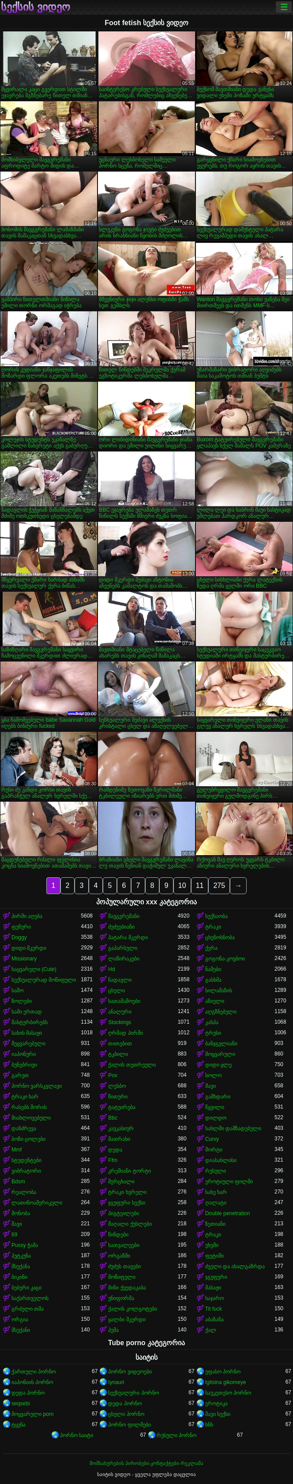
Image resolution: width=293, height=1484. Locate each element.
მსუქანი (20, 1330)
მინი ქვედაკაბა (127, 1288)
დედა (115, 1150)
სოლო (213, 1075)
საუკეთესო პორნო (228, 1393)
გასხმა (213, 980)
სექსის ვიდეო (35, 7)
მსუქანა (20, 1266)
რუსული (215, 1171)
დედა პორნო (28, 1393)
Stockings (119, 1022)
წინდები (118, 1235)
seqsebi (20, 1403)
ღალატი (215, 1203)
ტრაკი (213, 927)
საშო (17, 990)
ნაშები (213, 969)
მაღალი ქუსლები (129, 1224)
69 (14, 1235)
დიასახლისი (221, 1160)
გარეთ (20, 1075)
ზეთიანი (215, 1224)
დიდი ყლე (218, 1065)
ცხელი (116, 990)
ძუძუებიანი (121, 927)
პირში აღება (26, 916)
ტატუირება (121, 1107)
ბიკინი (19, 1277)
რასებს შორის (29, 1107)
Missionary (24, 959)
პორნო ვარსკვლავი (36, 1086)
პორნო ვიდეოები (129, 1372)
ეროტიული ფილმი (229, 1181)
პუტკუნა (21, 1256)
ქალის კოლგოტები (132, 1309)
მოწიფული (121, 1277)
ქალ (210, 1330)
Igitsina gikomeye (225, 1382)
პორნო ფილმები (129, 1425)
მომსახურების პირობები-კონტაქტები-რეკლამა (146, 1463)
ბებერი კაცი (26, 1288)
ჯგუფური (216, 1277)
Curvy (212, 1139)
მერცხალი (121, 1181)
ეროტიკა (216, 1403)
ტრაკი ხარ (24, 1097)
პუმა (113, 1330)
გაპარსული (122, 948)
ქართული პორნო (33, 1372)
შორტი (213, 1150)
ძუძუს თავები (124, 1266)
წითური (118, 1097)
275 (219, 885)
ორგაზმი (119, 1256)
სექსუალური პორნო (133, 1393)
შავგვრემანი (123, 916)
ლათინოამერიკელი (36, 1203)
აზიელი (214, 1001)
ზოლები (21, 1001)
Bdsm (18, 1181)
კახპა (211, 1022)
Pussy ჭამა (24, 1245)
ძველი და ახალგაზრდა (235, 1266)
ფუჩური (21, 927)
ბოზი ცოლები (28, 1139)
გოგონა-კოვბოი (225, 959)
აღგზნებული (221, 1012)
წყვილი (214, 1107)
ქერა (211, 948)
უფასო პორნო (222, 1372)
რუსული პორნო (176, 1435)
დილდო (215, 1118)
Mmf (16, 1150)
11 (200, 885)
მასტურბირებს (29, 1022)
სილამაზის (218, 990)
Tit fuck (213, 1309)
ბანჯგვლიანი (221, 1043)
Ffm (112, 1160)
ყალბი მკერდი (126, 1319)
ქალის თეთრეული (131, 1065)
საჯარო (214, 1298)
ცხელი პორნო (126, 1414)
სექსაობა (216, 916)
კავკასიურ (121, 1128)
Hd (111, 969)
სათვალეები (123, 1245)
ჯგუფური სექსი (126, 1203)
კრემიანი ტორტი (129, 1171)
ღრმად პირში (125, 1033)
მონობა (20, 1213)
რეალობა (23, 1192)
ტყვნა (18, 1425)
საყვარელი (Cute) (33, 969)
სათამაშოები (124, 1001)
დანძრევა (23, 1128)
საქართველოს (30, 1298)
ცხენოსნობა (220, 937)
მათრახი (119, 1139)
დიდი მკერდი (28, 948)
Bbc (112, 1118)
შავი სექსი (217, 1414)
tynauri (116, 1382)
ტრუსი (213, 1033)
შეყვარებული (28, 1043)
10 (182, 885)
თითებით (120, 1043)
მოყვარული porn (32, 1414)
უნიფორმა (121, 1298)
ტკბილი (118, 1054)
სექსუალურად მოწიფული (43, 980)
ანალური (119, 1012)
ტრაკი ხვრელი (127, 1192)
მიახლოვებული (31, 1118)
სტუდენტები (26, 1160)
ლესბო (117, 1086)
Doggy (19, 937)
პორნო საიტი (76, 1435)
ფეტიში (214, 1256)
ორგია (19, 1319)
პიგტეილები (123, 1213)
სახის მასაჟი (26, 1033)
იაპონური (23, 1054)
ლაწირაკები (123, 959)
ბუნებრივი (24, 1065)
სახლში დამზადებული (233, 1128)
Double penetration (227, 1213)
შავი (210, 1086)
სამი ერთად (26, 1012)
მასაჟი (213, 1288)
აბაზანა (214, 1319)
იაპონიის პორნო (32, 1382)
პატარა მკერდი (127, 937)
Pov (112, 1075)
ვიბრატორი (26, 1171)
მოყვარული (220, 1054)
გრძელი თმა (27, 1309)
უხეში (211, 1245)
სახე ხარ (216, 1192)
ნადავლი (119, 980)
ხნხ (209, 1425)
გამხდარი (217, 1097)
